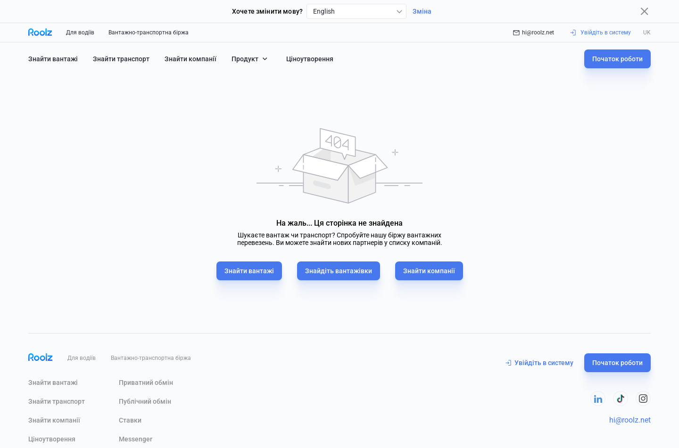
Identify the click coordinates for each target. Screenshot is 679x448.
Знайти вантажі (53, 59)
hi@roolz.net (533, 32)
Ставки (130, 420)
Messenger (135, 439)
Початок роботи (617, 59)
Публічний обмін (145, 401)
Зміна (422, 11)
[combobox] (356, 11)
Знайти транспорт (121, 59)
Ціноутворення (309, 59)
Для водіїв (80, 32)
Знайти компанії (190, 59)
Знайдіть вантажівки (338, 271)
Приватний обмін (146, 382)
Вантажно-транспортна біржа (148, 32)
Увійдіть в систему (539, 363)
